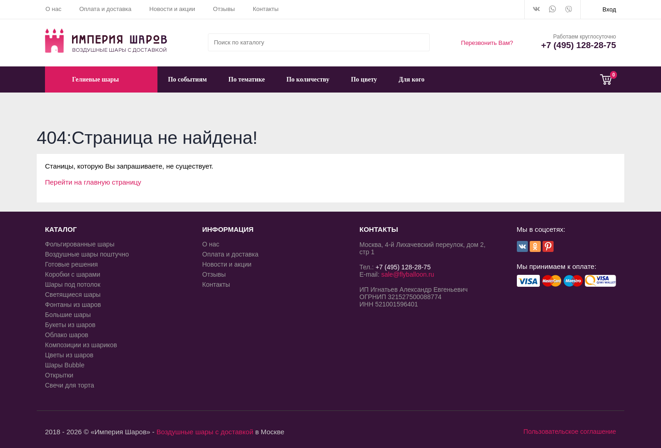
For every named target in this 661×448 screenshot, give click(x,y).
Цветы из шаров (69, 355)
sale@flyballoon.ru (407, 274)
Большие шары (68, 314)
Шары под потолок (73, 284)
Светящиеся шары (73, 294)
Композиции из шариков (81, 345)
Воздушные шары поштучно (87, 254)
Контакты (266, 8)
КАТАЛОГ (61, 229)
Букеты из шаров (70, 324)
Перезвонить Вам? (487, 42)
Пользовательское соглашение (569, 431)
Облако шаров (66, 335)
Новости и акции (172, 8)
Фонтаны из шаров (73, 304)
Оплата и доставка (105, 8)
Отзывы (224, 8)
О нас (53, 8)
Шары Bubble (64, 365)
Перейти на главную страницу (93, 182)
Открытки (59, 375)
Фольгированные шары (79, 244)
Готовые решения (71, 264)
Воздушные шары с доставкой (205, 432)
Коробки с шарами (72, 274)
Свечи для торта (69, 385)
